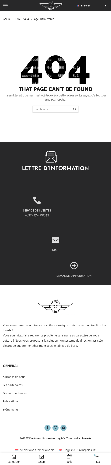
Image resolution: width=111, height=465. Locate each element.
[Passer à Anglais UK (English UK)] (77, 450)
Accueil (7, 19)
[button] (92, 6)
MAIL (55, 267)
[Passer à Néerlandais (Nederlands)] (35, 450)
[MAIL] (55, 257)
